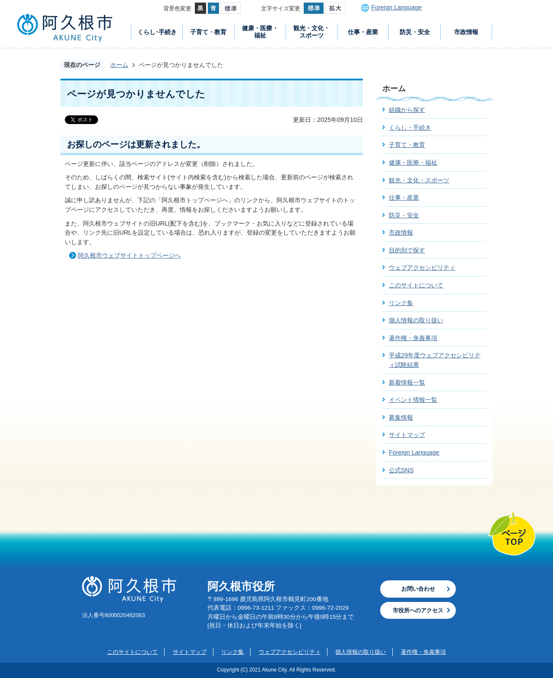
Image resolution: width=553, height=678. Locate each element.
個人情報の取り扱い (416, 320)
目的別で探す (407, 250)
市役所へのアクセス (418, 610)
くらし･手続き (157, 32)
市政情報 (466, 32)
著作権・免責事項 (413, 337)
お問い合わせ (418, 589)
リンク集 (401, 302)
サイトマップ (407, 434)
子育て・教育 (208, 32)
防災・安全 (415, 32)
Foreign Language (396, 7)
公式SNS (401, 470)
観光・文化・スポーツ (311, 32)
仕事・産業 (363, 32)
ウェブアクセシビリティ (422, 267)
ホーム (119, 64)
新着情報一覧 (407, 382)
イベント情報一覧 (413, 399)
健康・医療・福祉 (260, 32)
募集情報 (401, 417)
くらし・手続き (410, 127)
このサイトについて (416, 285)
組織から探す (407, 109)
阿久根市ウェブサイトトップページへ (129, 255)
